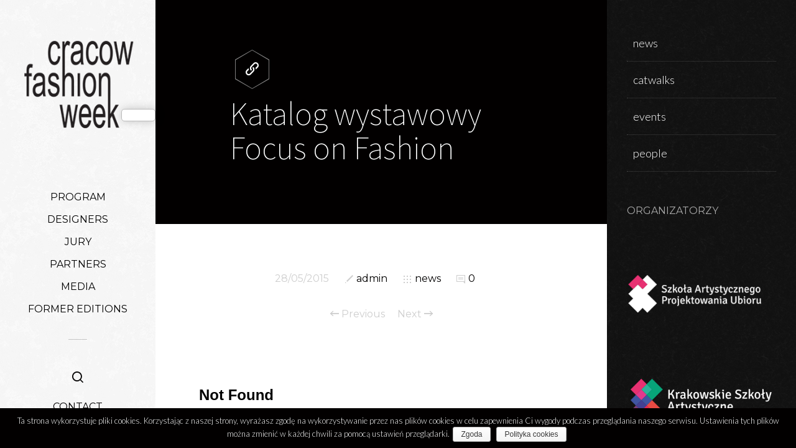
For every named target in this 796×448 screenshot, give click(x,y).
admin (371, 278)
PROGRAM (78, 197)
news (428, 278)
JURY (78, 242)
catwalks (654, 79)
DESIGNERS (77, 219)
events (649, 116)
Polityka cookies (534, 434)
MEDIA (78, 286)
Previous (357, 314)
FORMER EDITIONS (77, 309)
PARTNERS (78, 264)
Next (415, 314)
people (650, 153)
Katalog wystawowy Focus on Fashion (355, 130)
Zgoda (474, 434)
